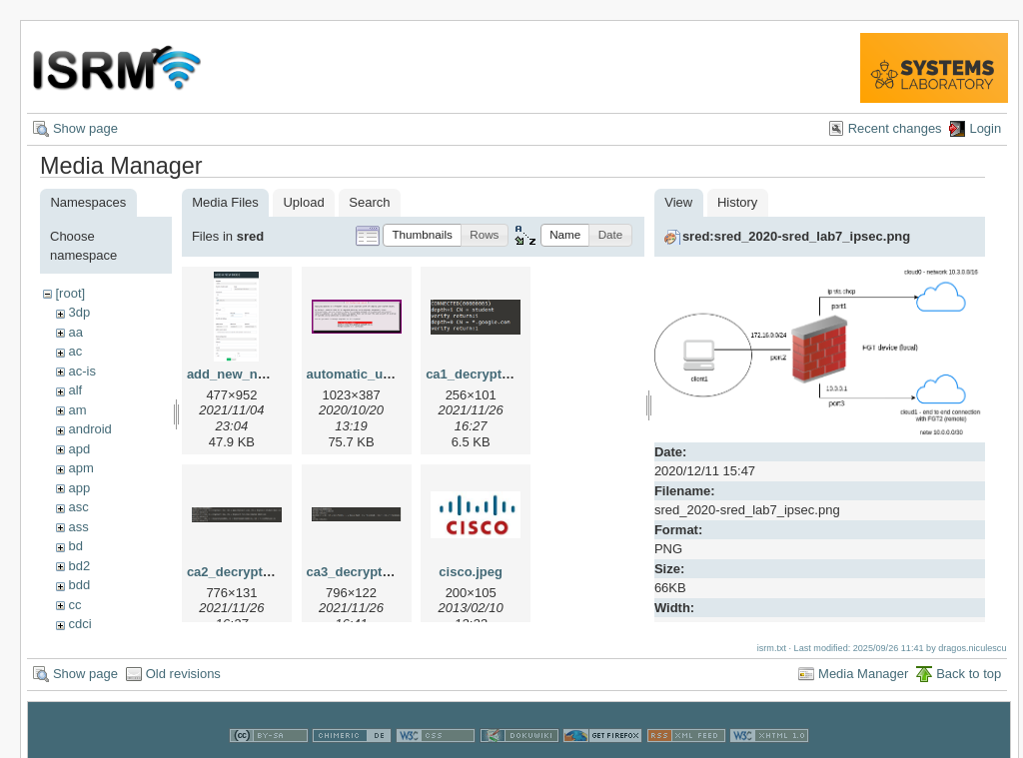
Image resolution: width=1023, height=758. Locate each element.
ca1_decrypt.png (477, 374)
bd (75, 545)
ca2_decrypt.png (238, 571)
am (77, 409)
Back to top (968, 667)
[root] (70, 293)
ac (75, 351)
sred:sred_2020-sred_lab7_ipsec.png (796, 236)
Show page (85, 128)
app (79, 487)
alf (75, 389)
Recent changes (895, 128)
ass (78, 526)
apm (80, 467)
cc (74, 604)
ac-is (81, 371)
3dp (79, 312)
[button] (422, 235)
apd (79, 448)
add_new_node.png (247, 374)
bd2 (79, 565)
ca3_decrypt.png (358, 571)
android (89, 428)
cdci (79, 623)
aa (75, 332)
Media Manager (863, 667)
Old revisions (183, 667)
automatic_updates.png (380, 374)
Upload (303, 202)
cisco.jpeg (471, 571)
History (737, 202)
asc (78, 506)
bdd (79, 584)
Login (985, 128)
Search (369, 202)
